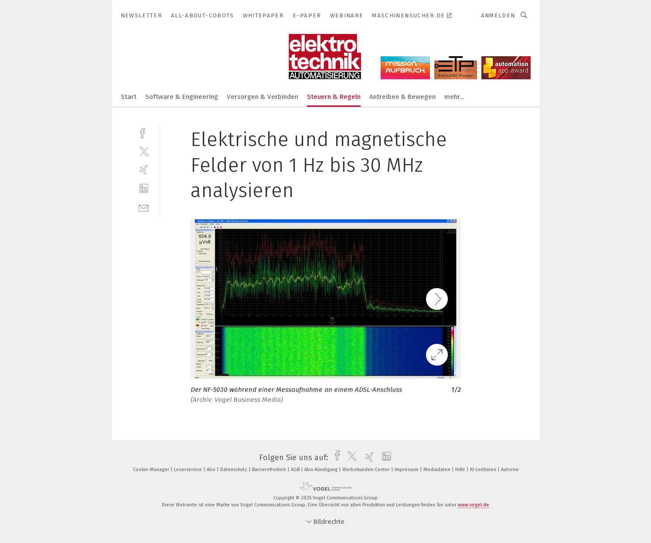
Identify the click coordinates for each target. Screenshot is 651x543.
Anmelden (498, 15)
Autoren (509, 469)
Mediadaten (437, 469)
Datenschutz (234, 469)
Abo (212, 469)
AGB (296, 469)
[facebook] (143, 132)
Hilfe (461, 469)
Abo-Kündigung (321, 469)
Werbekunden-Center (366, 469)
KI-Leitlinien (484, 469)
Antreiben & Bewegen (402, 97)
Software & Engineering (181, 97)
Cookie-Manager (151, 469)
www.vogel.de (473, 505)
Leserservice (188, 469)
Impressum (407, 469)
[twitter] (143, 151)
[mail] (143, 207)
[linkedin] (143, 188)
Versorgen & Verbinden (262, 97)
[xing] (143, 169)
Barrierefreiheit (269, 469)
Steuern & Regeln (334, 97)
